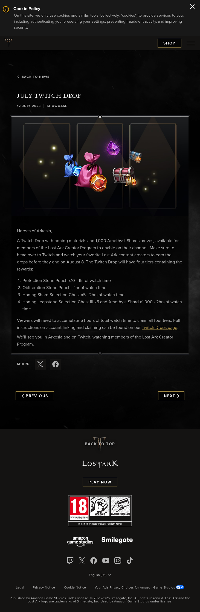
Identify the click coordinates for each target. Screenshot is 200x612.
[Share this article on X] (40, 364)
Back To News (33, 77)
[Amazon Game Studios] (80, 542)
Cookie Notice (75, 587)
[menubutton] (191, 43)
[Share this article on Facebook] (55, 364)
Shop (169, 43)
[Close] (192, 7)
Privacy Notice (44, 587)
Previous (35, 396)
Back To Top (100, 444)
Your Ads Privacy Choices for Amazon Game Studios (139, 587)
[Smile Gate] (117, 542)
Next (171, 396)
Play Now (100, 482)
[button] (100, 166)
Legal (20, 587)
